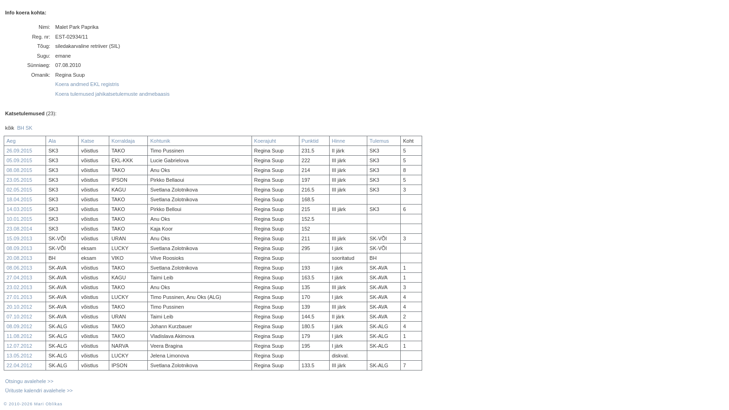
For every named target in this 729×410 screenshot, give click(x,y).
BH (20, 128)
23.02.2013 (19, 287)
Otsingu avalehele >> (29, 381)
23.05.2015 (19, 180)
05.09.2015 (19, 160)
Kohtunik (160, 141)
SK (29, 128)
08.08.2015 (19, 170)
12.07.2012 (19, 346)
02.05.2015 (19, 189)
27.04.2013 (19, 277)
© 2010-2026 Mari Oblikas (33, 404)
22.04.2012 (19, 365)
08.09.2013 (19, 248)
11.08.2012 (19, 336)
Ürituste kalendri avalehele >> (39, 390)
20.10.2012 (19, 307)
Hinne (338, 141)
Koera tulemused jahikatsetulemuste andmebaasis (112, 94)
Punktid (310, 141)
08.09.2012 (19, 326)
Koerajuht (265, 141)
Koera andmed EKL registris (87, 84)
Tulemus (379, 141)
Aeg (11, 141)
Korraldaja (123, 141)
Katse (87, 141)
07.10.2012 (19, 316)
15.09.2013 (19, 238)
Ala (52, 141)
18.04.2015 (19, 199)
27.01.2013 (19, 297)
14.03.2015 (19, 209)
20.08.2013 (19, 258)
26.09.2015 (19, 150)
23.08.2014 (19, 228)
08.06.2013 (19, 268)
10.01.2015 (19, 219)
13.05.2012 (19, 355)
